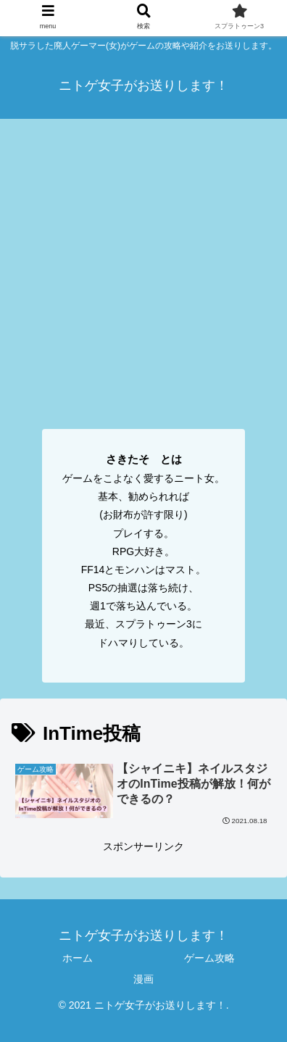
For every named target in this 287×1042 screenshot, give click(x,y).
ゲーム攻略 (209, 958)
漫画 (143, 979)
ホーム (77, 958)
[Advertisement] (143, 269)
